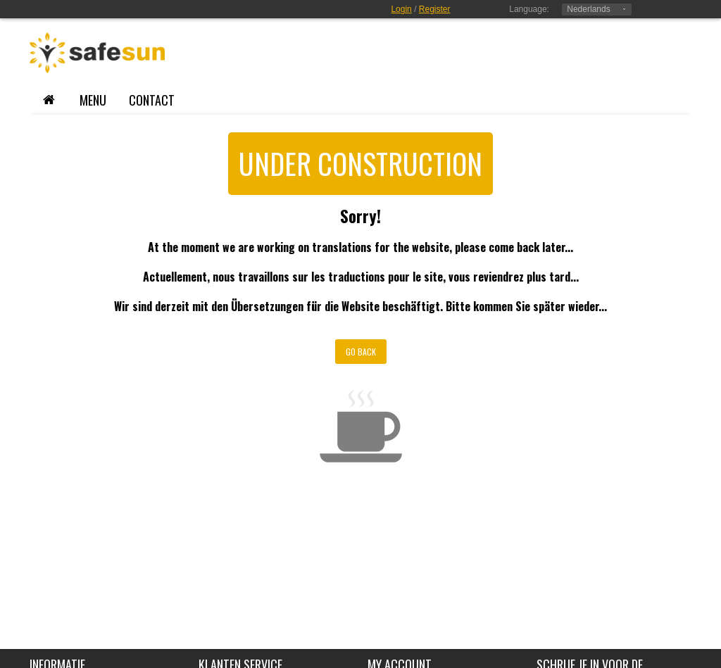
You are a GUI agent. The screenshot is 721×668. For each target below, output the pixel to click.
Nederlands (588, 9)
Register (435, 9)
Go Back (361, 352)
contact (152, 100)
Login (401, 9)
